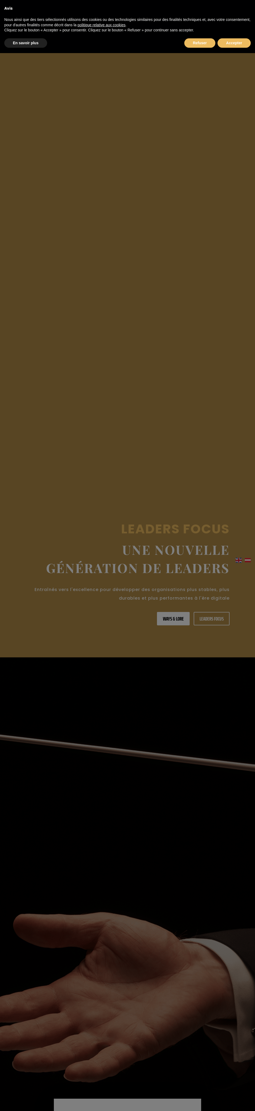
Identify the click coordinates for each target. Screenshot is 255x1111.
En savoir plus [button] (26, 43)
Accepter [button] (234, 43)
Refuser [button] (200, 43)
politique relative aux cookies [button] (101, 25)
